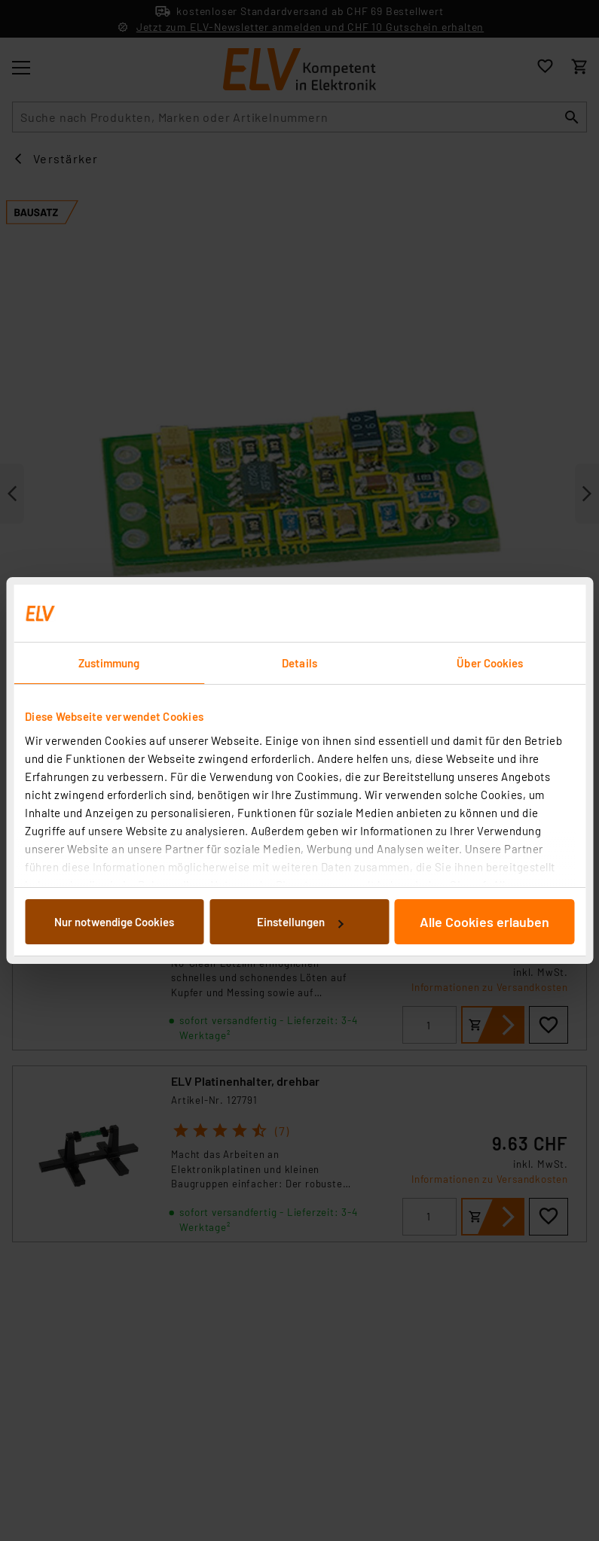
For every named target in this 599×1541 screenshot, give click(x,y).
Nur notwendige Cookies (114, 922)
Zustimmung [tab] (109, 663)
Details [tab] (299, 663)
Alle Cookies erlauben (484, 921)
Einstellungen (300, 922)
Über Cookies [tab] (490, 663)
